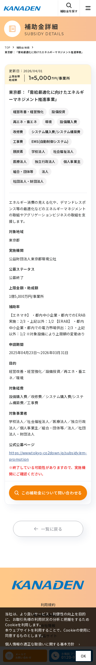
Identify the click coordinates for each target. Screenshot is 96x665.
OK (83, 656)
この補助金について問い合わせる (48, 492)
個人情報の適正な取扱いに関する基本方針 (40, 643)
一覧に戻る (48, 529)
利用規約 (48, 604)
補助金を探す (69, 8)
